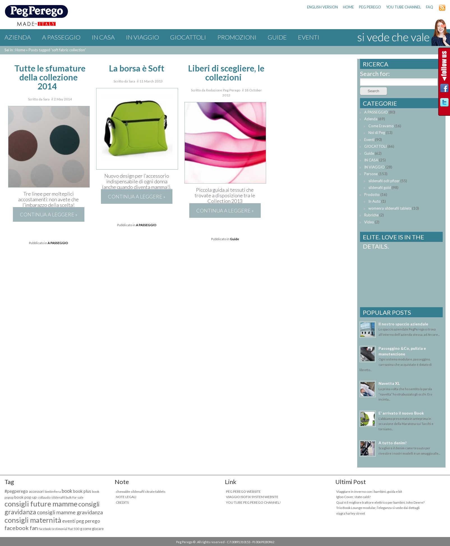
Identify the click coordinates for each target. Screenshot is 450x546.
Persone (371, 174)
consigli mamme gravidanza (70, 512)
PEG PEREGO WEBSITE (243, 491)
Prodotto (372, 194)
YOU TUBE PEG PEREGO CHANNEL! (253, 502)
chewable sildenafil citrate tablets (140, 491)
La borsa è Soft (136, 68)
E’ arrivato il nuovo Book (401, 413)
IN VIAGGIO (142, 37)
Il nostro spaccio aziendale (403, 323)
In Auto (374, 201)
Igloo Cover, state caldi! (353, 497)
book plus (82, 491)
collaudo (44, 497)
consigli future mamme (40, 503)
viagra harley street (350, 513)
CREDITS (122, 502)
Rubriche (371, 215)
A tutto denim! (393, 442)
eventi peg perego (81, 521)
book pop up (25, 497)
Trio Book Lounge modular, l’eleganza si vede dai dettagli (378, 508)
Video (369, 222)
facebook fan (21, 527)
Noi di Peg (376, 132)
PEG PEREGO (370, 7)
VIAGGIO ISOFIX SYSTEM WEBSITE (252, 497)
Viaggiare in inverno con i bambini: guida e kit (369, 491)
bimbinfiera (53, 491)
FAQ (429, 7)
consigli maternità (32, 520)
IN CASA (103, 37)
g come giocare (92, 529)
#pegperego (16, 491)
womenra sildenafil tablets (389, 208)
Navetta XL (389, 383)
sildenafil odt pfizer (384, 181)
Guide (277, 37)
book (67, 491)
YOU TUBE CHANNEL (403, 7)
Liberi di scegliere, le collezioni (226, 72)
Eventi (308, 37)
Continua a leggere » (48, 214)
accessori (36, 491)
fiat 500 (73, 529)
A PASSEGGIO (61, 37)
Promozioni (237, 37)
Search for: (375, 73)
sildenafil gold (379, 187)
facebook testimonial (53, 529)
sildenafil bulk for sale (67, 497)
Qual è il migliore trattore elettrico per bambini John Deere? (380, 502)
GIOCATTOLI (188, 37)
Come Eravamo (381, 126)
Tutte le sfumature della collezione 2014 (50, 77)
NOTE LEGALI (126, 497)
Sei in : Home (14, 50)
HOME (348, 7)
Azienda (17, 37)
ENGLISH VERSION (322, 7)
